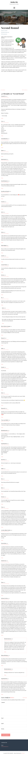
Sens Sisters (3, 89)
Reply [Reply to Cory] (2, 135)
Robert (12, 697)
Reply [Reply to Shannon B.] (2, 417)
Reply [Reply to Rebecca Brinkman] (2, 665)
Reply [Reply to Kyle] (2, 493)
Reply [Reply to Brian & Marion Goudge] (2, 335)
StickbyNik (14, 2)
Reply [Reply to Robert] (2, 156)
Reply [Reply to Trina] (2, 527)
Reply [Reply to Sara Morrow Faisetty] (2, 198)
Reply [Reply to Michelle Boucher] (2, 440)
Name (2, 718)
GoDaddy (23, 753)
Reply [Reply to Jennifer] (2, 261)
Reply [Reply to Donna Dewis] (2, 557)
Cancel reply (25, 697)
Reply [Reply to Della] (2, 364)
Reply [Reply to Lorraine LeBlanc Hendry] (2, 540)
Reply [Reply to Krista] (2, 242)
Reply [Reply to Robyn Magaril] (2, 252)
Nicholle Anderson (5, 32)
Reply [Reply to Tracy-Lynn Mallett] (2, 427)
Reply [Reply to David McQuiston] (2, 188)
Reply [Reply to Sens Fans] (2, 465)
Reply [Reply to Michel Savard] (2, 178)
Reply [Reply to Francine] (2, 209)
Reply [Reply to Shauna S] (2, 345)
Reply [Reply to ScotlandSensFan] (2, 147)
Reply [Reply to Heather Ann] (2, 579)
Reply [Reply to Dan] (2, 484)
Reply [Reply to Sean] (2, 405)
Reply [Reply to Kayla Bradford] (2, 456)
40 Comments (4, 34)
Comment (3, 702)
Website (2, 728)
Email (2, 723)
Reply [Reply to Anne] (3, 323)
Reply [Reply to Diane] (2, 595)
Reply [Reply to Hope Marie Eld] (2, 694)
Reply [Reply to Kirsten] (2, 294)
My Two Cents (24, 89)
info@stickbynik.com (4, 746)
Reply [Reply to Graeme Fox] (2, 118)
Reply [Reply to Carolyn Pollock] (2, 272)
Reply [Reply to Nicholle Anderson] (5, 651)
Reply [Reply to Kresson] (2, 504)
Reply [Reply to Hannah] (2, 389)
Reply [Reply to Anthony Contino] (2, 635)
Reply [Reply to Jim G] (2, 229)
